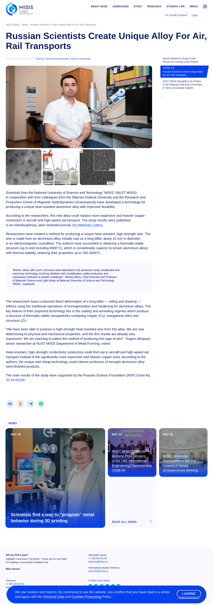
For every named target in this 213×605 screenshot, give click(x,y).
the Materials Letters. (87, 225)
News (12, 423)
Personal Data (53, 597)
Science (40, 58)
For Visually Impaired (176, 15)
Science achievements (57, 58)
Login (195, 15)
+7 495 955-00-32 (15, 584)
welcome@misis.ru (98, 561)
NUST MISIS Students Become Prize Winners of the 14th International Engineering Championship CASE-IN (132, 460)
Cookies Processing (86, 597)
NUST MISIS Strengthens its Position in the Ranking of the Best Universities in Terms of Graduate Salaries (182, 84)
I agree (189, 594)
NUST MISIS (103, 580)
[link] (10, 404)
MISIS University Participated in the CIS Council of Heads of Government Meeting (180, 463)
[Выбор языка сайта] (205, 15)
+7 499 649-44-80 (97, 558)
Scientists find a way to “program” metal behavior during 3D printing (52, 517)
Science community (80, 58)
